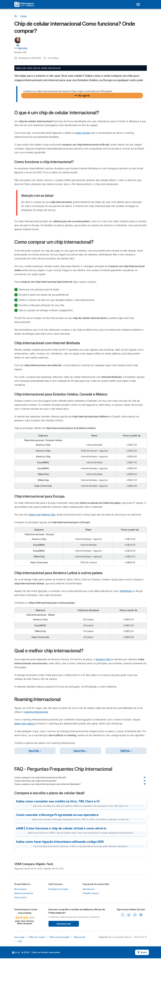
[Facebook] (123, 958)
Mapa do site (79, 981)
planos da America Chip (42, 558)
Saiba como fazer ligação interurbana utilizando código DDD (60, 885)
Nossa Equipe (20, 933)
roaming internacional (36, 755)
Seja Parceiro (89, 933)
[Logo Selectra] (24, 4)
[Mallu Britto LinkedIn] (18, 45)
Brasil (142, 996)
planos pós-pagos (24, 767)
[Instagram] (135, 958)
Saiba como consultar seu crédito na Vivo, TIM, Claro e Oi (58, 845)
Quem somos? (20, 941)
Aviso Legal (19, 981)
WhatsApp (126, 634)
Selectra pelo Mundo (23, 937)
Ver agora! (82, 139)
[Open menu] (138, 4)
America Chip (103, 703)
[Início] (16, 16)
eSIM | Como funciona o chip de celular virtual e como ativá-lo (61, 872)
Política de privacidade (59, 981)
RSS (20, 985)
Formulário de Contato (58, 933)
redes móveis (82, 176)
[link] (24, 960)
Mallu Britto (23, 48)
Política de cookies (36, 981)
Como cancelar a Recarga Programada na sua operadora (57, 858)
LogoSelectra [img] (16, 996)
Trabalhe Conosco (91, 937)
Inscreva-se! (64, 967)
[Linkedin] (129, 958)
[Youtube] (141, 958)
